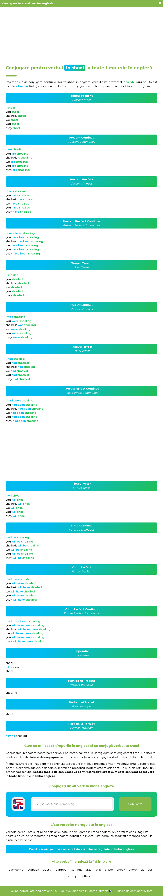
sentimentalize (81, 869)
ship (98, 869)
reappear (61, 869)
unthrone (86, 876)
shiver (109, 869)
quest (47, 869)
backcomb (16, 869)
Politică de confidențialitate (134, 891)
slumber (146, 869)
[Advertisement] (81, 34)
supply (71, 876)
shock (121, 869)
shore (133, 869)
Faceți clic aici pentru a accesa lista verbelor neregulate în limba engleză (81, 849)
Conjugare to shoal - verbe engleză (27, 3)
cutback (33, 869)
